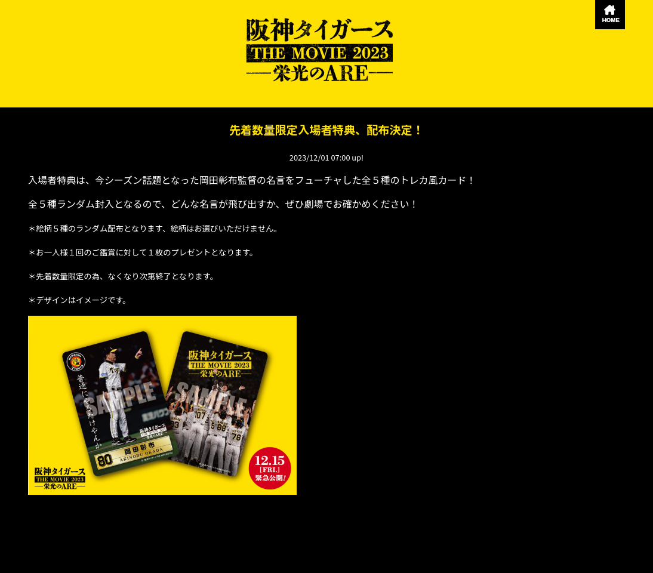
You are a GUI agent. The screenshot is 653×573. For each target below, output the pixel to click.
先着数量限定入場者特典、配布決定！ (326, 129)
